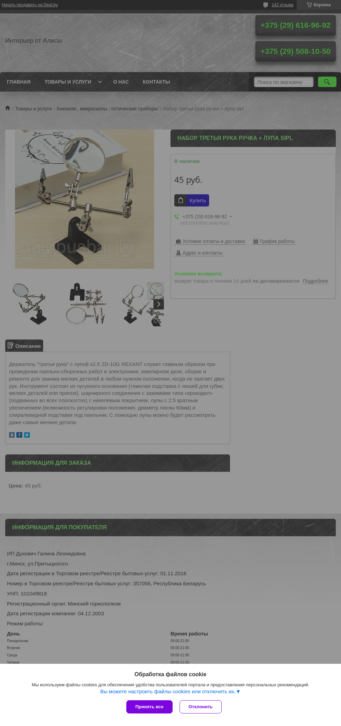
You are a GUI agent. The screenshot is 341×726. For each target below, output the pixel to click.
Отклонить (201, 706)
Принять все (149, 706)
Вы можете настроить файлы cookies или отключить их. (168, 691)
